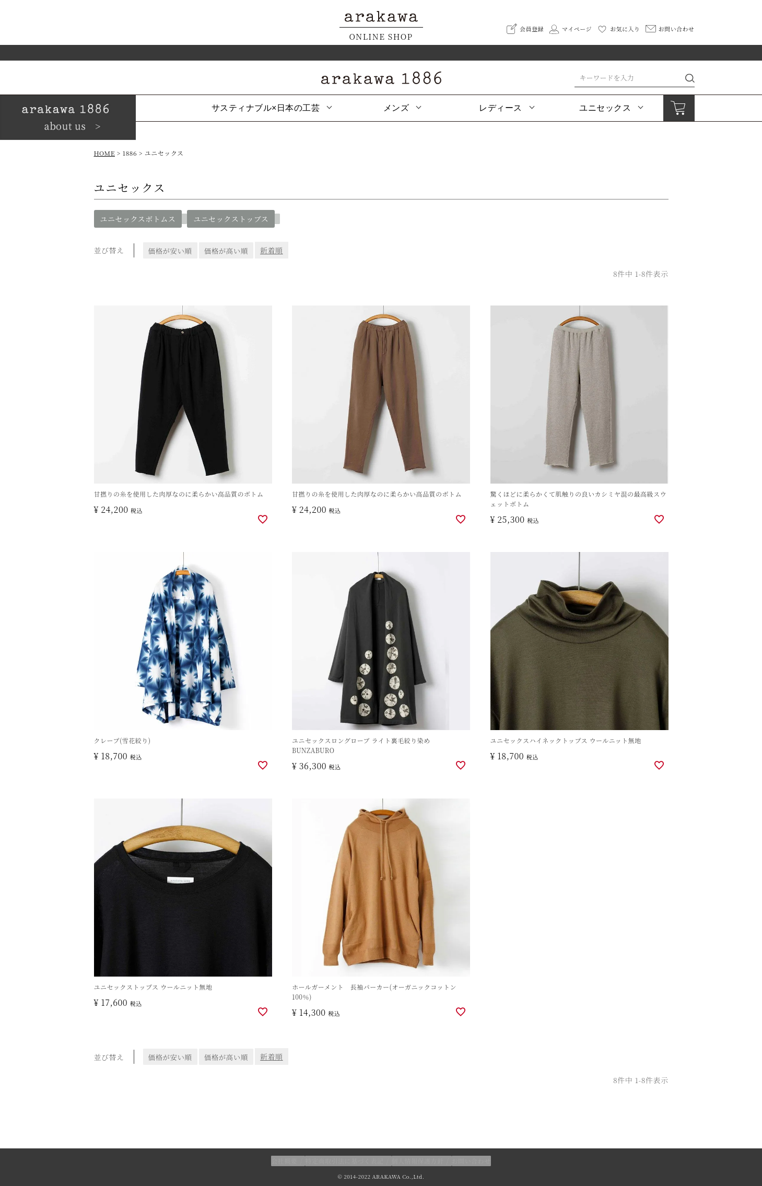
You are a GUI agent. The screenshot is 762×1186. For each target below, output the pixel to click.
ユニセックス (605, 107)
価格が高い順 (230, 250)
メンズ (396, 107)
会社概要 (285, 1160)
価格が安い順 (171, 250)
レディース (500, 107)
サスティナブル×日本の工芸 (266, 107)
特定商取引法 (345, 1160)
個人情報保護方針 (417, 1160)
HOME (104, 152)
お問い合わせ (470, 1160)
